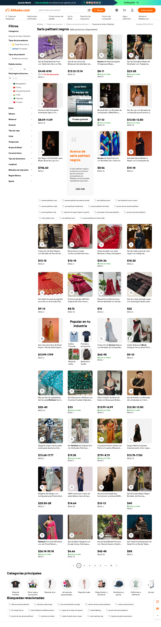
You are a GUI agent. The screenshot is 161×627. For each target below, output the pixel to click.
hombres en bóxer (46, 616)
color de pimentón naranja (68, 604)
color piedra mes (46, 218)
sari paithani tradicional (72, 206)
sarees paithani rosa (48, 200)
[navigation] (20, 295)
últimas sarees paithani (19, 604)
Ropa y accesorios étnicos (77, 24)
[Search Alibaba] (61, 10)
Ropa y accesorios (54, 24)
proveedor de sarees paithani (106, 212)
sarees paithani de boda (98, 206)
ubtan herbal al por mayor (71, 616)
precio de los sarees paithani (126, 206)
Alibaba (40, 24)
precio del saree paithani (117, 610)
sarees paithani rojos (48, 206)
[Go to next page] (116, 565)
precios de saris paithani (134, 212)
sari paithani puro (102, 200)
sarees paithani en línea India (92, 218)
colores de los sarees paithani (97, 604)
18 (111, 566)
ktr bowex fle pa (16, 610)
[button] (89, 10)
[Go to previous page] (73, 565)
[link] (157, 601)
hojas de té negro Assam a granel (75, 212)
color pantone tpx (95, 616)
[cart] (125, 11)
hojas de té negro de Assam (71, 610)
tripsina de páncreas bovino (120, 616)
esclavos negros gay (43, 604)
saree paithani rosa (47, 212)
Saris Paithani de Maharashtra (41, 610)
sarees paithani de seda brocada (75, 200)
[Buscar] (98, 10)
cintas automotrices (124, 604)
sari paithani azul (67, 218)
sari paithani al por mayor (127, 200)
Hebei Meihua (94, 610)
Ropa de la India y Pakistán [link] (103, 24)
